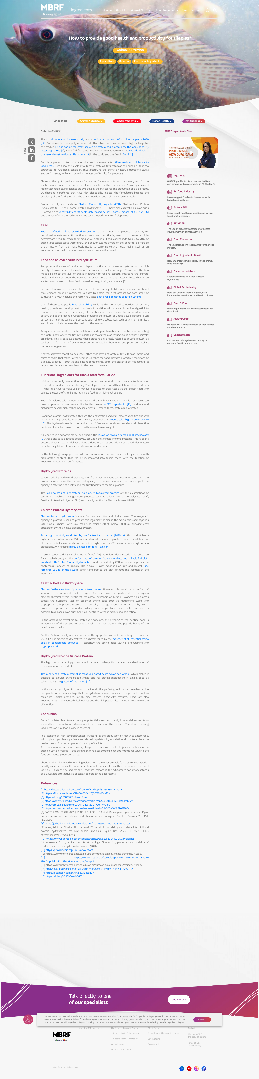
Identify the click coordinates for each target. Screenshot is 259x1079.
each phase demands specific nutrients (119, 297)
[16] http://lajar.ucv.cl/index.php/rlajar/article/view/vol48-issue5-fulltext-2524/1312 (87, 869)
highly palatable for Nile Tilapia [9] (89, 547)
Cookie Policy (72, 1019)
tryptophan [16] (50, 646)
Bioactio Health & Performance (126, 1033)
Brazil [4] (128, 154)
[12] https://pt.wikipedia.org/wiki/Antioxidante (67, 850)
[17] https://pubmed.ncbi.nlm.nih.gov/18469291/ (67, 873)
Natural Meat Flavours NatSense (163, 1033)
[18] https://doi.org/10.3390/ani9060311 (62, 876)
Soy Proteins (154, 1039)
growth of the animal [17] (75, 682)
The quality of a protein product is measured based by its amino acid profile (85, 674)
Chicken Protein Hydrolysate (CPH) (100, 204)
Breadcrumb (153, 1044)
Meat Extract (154, 1028)
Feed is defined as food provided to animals (68, 232)
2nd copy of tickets (197, 1037)
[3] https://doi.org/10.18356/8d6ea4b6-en (64, 797)
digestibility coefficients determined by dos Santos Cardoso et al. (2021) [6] (104, 212)
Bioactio (124, 61)
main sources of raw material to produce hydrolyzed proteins (82, 493)
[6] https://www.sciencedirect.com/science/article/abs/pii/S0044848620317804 (85, 808)
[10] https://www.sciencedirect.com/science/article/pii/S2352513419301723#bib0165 (88, 839)
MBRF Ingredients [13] (117, 404)
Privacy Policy (194, 1046)
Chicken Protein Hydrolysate (57, 516)
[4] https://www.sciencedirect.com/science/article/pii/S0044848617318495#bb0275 (87, 801)
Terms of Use (194, 1043)
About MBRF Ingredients (91, 1028)
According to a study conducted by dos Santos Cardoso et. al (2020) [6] (83, 535)
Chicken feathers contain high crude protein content (71, 589)
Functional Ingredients (147, 61)
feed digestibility (82, 305)
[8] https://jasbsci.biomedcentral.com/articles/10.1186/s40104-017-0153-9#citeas (86, 824)
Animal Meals (117, 1044)
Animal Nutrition (130, 50)
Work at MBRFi (195, 1034)
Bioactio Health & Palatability (125, 1039)
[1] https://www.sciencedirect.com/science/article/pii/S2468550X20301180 (82, 790)
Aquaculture (107, 61)
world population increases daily (65, 139)
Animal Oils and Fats (121, 1049)
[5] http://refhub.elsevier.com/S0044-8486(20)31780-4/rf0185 (75, 805)
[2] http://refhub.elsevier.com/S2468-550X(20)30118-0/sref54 (75, 793)
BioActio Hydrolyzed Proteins (125, 1028)
